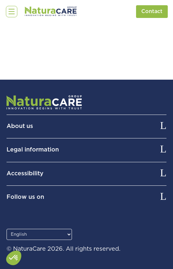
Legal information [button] (33, 150)
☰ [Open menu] (10, 11)
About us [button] (20, 126)
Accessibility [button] (25, 174)
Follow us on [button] (25, 197)
